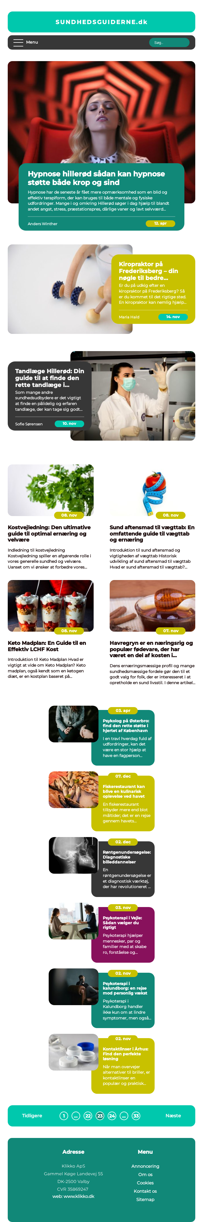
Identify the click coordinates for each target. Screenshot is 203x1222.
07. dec (123, 776)
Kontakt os (145, 1191)
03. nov (123, 907)
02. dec (123, 841)
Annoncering (145, 1166)
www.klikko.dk (79, 1196)
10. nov (69, 423)
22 (87, 1116)
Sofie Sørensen (29, 424)
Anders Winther (42, 223)
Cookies (145, 1183)
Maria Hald (129, 317)
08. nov (69, 515)
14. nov (173, 316)
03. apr (123, 710)
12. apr (160, 223)
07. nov (170, 630)
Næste (173, 1115)
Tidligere (32, 1115)
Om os (145, 1174)
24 (112, 1116)
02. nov (123, 973)
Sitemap (145, 1199)
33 (136, 1116)
